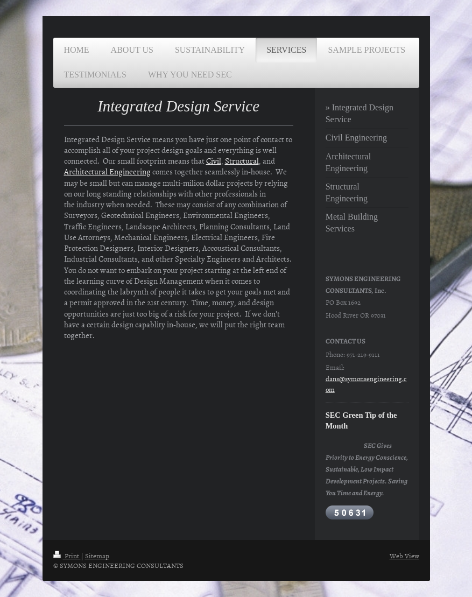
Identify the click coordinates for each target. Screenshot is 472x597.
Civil (213, 160)
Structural (242, 160)
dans (332, 378)
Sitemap (97, 555)
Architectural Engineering (107, 171)
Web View (404, 555)
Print (67, 555)
